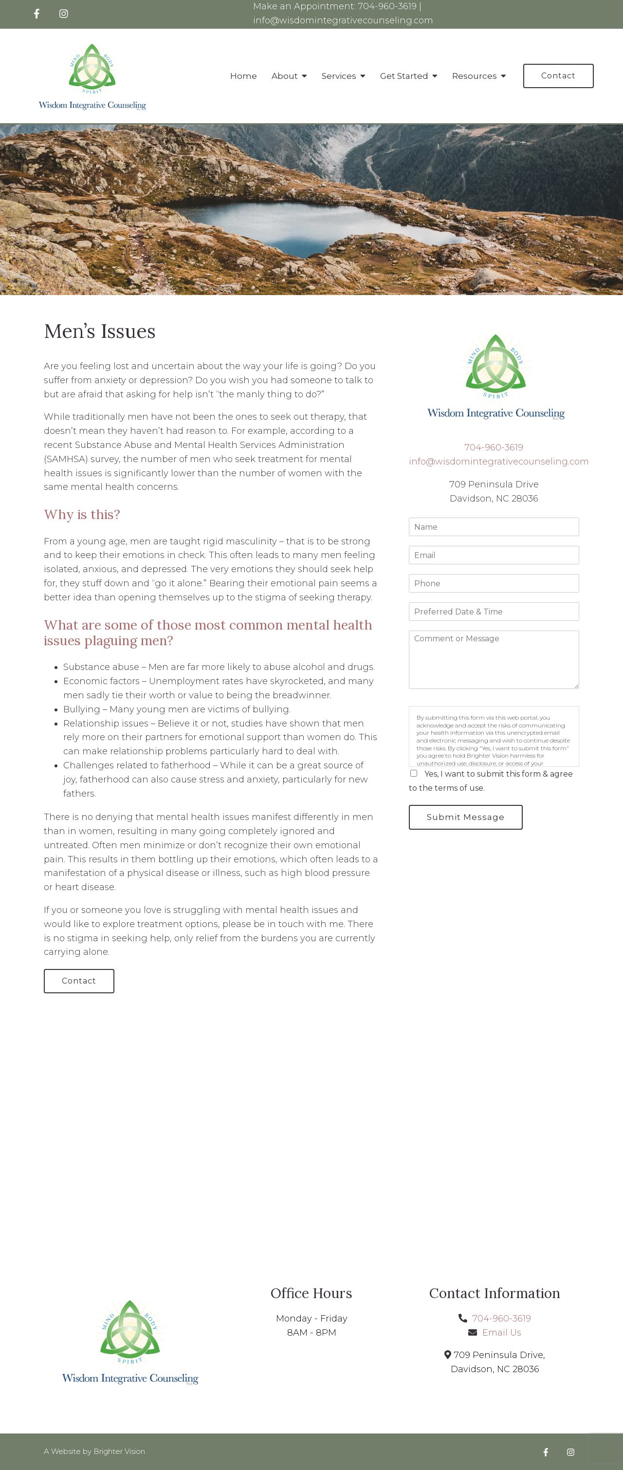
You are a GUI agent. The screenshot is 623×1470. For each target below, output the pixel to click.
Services (339, 76)
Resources (474, 76)
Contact (558, 75)
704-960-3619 (387, 6)
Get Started (404, 76)
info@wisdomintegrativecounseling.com (343, 20)
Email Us (501, 1332)
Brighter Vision (119, 1451)
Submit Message (466, 817)
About (285, 76)
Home (243, 76)
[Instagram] (63, 13)
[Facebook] (36, 13)
